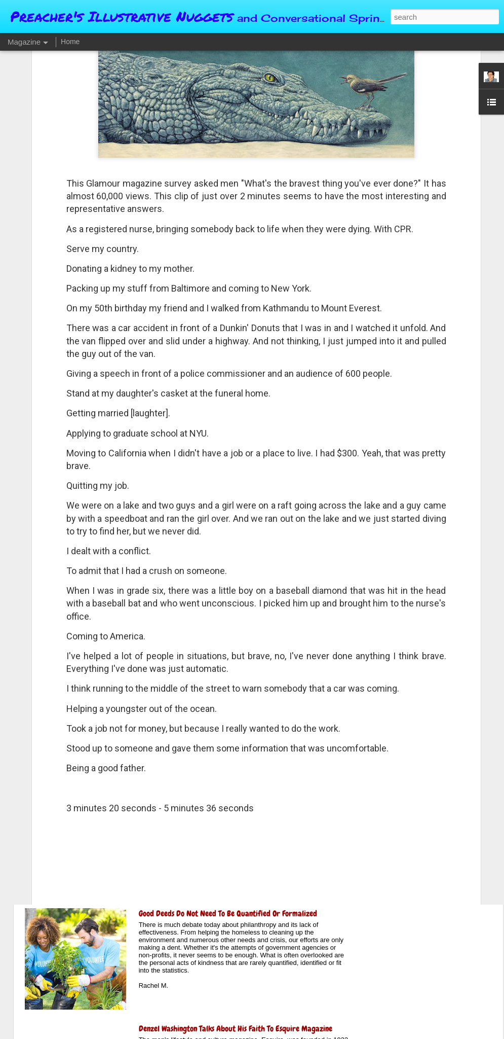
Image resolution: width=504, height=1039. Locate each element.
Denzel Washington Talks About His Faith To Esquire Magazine (235, 1028)
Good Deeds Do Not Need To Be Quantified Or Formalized (228, 913)
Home (70, 42)
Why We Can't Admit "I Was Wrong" (193, 798)
